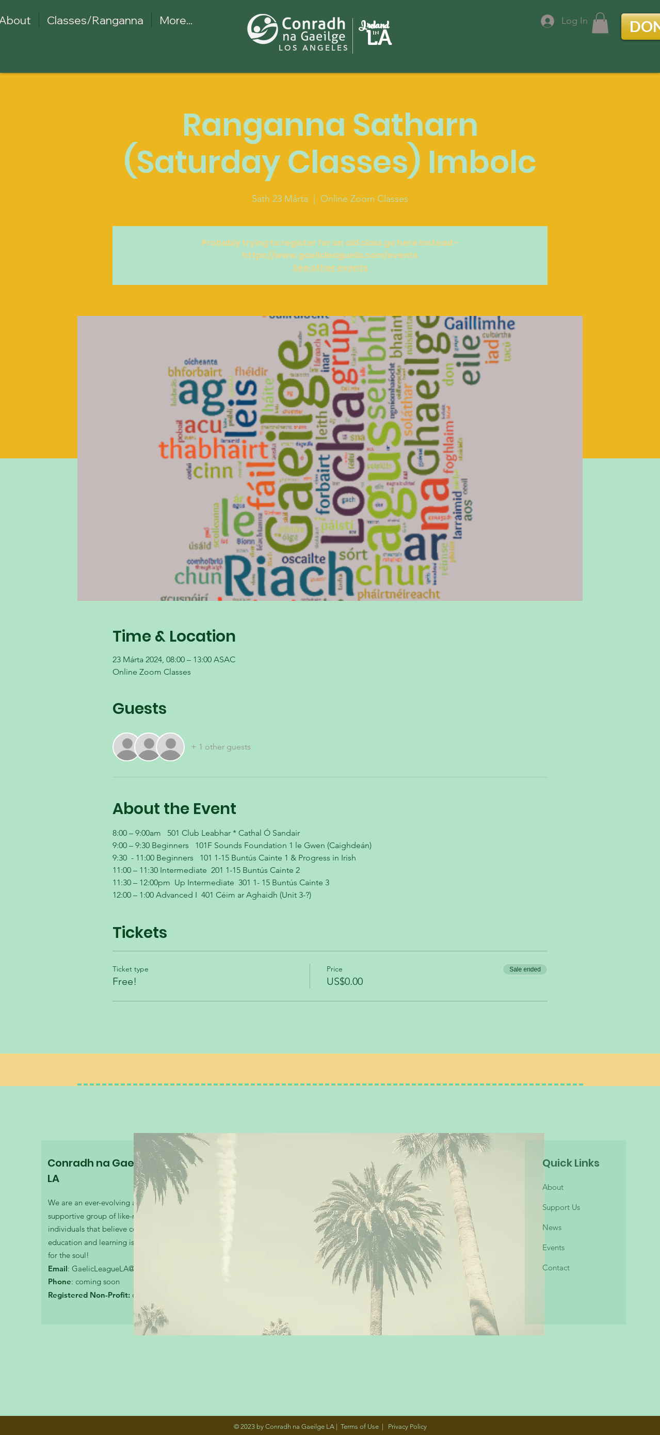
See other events (330, 268)
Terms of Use (360, 1426)
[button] (600, 23)
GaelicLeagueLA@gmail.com (121, 1268)
